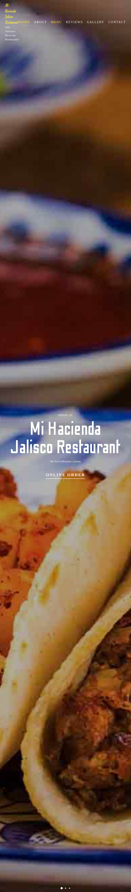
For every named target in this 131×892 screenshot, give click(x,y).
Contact (117, 22)
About (40, 22)
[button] (61, 888)
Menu (56, 22)
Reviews (74, 22)
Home (24, 22)
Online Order (65, 475)
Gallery (95, 22)
